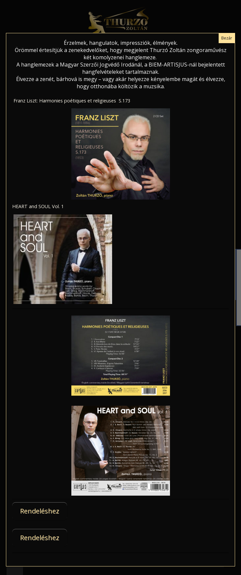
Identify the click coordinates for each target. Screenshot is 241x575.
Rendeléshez (39, 511)
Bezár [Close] (226, 38)
